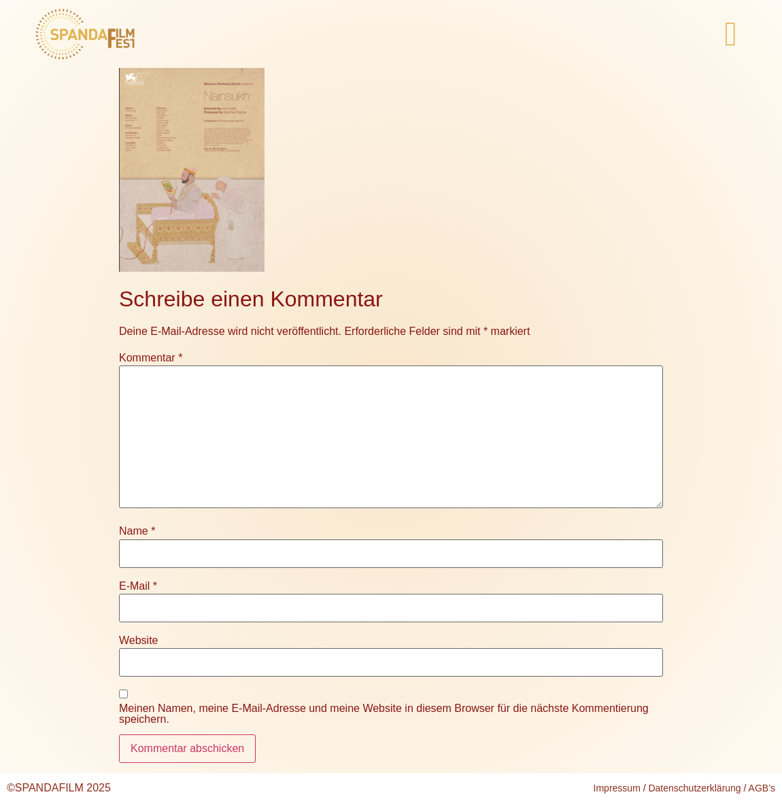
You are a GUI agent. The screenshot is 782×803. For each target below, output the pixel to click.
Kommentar (150, 358)
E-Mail (138, 586)
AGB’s (762, 788)
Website (138, 640)
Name (137, 531)
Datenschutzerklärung (694, 788)
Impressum (617, 788)
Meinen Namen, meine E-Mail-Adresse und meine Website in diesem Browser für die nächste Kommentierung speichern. (384, 714)
